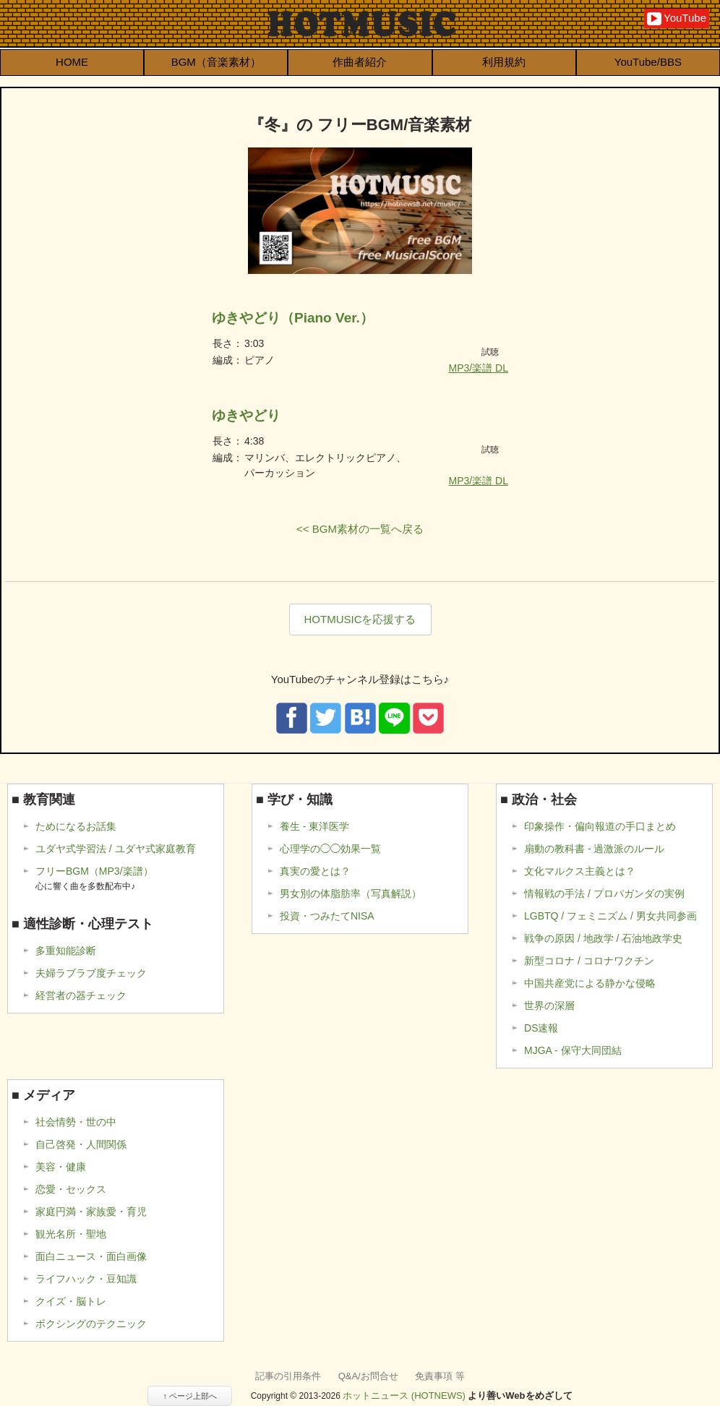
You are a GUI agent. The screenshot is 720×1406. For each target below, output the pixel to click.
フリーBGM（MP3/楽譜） (94, 879)
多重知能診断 (65, 950)
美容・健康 (60, 1167)
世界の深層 (549, 1005)
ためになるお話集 (75, 826)
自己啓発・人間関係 (81, 1144)
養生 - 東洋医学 (314, 826)
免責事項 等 (440, 1376)
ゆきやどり (246, 415)
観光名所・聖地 (70, 1234)
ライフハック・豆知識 (86, 1279)
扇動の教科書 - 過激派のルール (594, 848)
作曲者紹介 (360, 62)
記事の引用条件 (288, 1376)
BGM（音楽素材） (216, 62)
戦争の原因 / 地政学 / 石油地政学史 (603, 938)
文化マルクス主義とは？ (579, 871)
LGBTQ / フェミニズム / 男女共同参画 (610, 916)
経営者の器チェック (81, 995)
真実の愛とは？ (315, 871)
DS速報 (541, 1028)
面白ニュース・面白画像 (91, 1256)
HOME (72, 62)
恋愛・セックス (70, 1189)
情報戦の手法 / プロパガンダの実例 (604, 893)
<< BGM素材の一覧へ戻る (360, 529)
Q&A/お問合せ (368, 1376)
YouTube (676, 18)
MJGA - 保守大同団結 (573, 1050)
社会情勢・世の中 (75, 1122)
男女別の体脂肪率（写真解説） (350, 893)
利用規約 (504, 62)
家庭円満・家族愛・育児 (91, 1211)
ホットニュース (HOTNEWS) (404, 1395)
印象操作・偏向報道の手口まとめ (600, 826)
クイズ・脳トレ (70, 1301)
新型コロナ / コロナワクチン (589, 960)
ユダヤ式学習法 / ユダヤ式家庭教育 (115, 848)
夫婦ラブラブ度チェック (91, 973)
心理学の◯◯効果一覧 (330, 848)
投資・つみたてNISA (327, 916)
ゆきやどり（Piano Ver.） (293, 317)
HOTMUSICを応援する (360, 619)
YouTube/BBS (648, 62)
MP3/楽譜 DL (478, 368)
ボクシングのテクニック (91, 1323)
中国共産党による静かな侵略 (590, 983)
